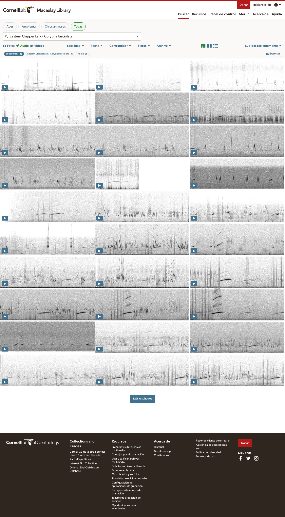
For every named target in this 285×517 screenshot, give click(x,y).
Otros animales (55, 26)
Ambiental (29, 26)
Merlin (244, 14)
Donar (243, 4)
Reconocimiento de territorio (213, 440)
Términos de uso (205, 456)
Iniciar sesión (262, 4)
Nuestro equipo (163, 451)
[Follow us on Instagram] (256, 458)
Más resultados (142, 398)
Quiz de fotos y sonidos (125, 474)
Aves (10, 26)
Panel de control (223, 14)
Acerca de (261, 14)
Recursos (199, 14)
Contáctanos (161, 455)
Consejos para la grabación (128, 454)
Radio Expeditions (80, 459)
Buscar (183, 14)
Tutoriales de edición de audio (129, 478)
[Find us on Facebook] (240, 458)
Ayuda (277, 14)
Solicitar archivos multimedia (128, 466)
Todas (78, 26)
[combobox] (72, 36)
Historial (159, 447)
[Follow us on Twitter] (248, 458)
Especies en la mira (123, 470)
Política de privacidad (208, 452)
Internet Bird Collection (83, 463)
